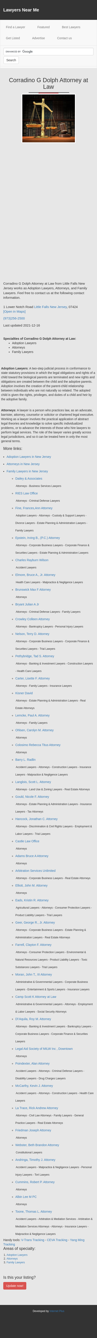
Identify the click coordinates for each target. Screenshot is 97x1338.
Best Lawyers (71, 27)
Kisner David (24, 693)
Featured (43, 27)
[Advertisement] (20, 214)
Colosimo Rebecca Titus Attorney (37, 745)
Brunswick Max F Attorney (33, 589)
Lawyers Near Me (21, 9)
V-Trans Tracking (32, 1240)
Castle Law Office (27, 841)
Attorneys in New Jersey (23, 464)
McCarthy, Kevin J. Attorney (34, 1085)
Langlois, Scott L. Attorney (33, 782)
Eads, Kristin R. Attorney (32, 900)
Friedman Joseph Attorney (33, 1130)
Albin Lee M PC (26, 1197)
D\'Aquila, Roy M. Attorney (33, 1019)
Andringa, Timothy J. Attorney (35, 1160)
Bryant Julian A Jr (27, 604)
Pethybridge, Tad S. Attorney (34, 656)
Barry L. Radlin (25, 759)
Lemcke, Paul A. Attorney (32, 715)
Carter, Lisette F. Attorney (32, 678)
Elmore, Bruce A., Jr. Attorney (35, 575)
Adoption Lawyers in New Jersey (29, 456)
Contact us (64, 38)
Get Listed (13, 38)
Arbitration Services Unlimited (35, 870)
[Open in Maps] (14, 311)
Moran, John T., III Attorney (33, 974)
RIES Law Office (26, 493)
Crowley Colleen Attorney (32, 619)
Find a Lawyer (18, 27)
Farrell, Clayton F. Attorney (33, 944)
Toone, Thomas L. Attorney (33, 1211)
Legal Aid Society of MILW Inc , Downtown (44, 1048)
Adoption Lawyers (17, 1254)
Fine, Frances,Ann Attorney (34, 508)
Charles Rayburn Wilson (31, 560)
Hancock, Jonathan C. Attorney (36, 819)
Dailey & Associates (28, 478)
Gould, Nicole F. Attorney (32, 796)
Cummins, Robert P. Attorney (35, 1182)
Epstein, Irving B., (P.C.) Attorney (37, 538)
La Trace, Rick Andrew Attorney (36, 1108)
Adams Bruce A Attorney (31, 856)
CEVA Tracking (57, 1240)
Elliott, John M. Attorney (31, 885)
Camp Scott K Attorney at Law (35, 996)
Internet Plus (56, 1311)
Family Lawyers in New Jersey (27, 471)
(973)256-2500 (14, 318)
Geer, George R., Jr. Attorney (35, 922)
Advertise (38, 38)
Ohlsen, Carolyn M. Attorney (34, 730)
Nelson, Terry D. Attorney (32, 634)
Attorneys (12, 1258)
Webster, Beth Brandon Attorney (37, 1145)
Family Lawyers (16, 1262)
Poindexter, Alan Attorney (32, 1063)
